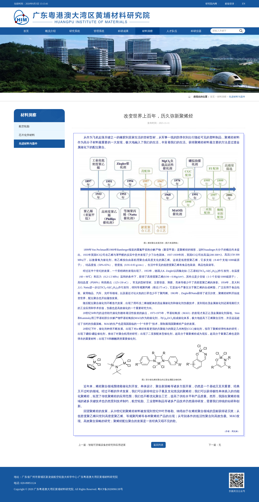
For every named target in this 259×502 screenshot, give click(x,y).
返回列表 (158, 445)
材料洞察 (147, 31)
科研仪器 (196, 31)
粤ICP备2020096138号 (110, 489)
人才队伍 (171, 31)
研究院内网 (211, 3)
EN (243, 3)
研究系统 (74, 31)
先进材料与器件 (28, 143)
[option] (129, 64)
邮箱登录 (229, 3)
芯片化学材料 (27, 135)
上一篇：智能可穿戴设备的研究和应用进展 (102, 445)
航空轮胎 (24, 126)
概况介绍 (50, 31)
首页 (26, 31)
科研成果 (123, 31)
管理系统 (99, 31)
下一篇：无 (215, 445)
